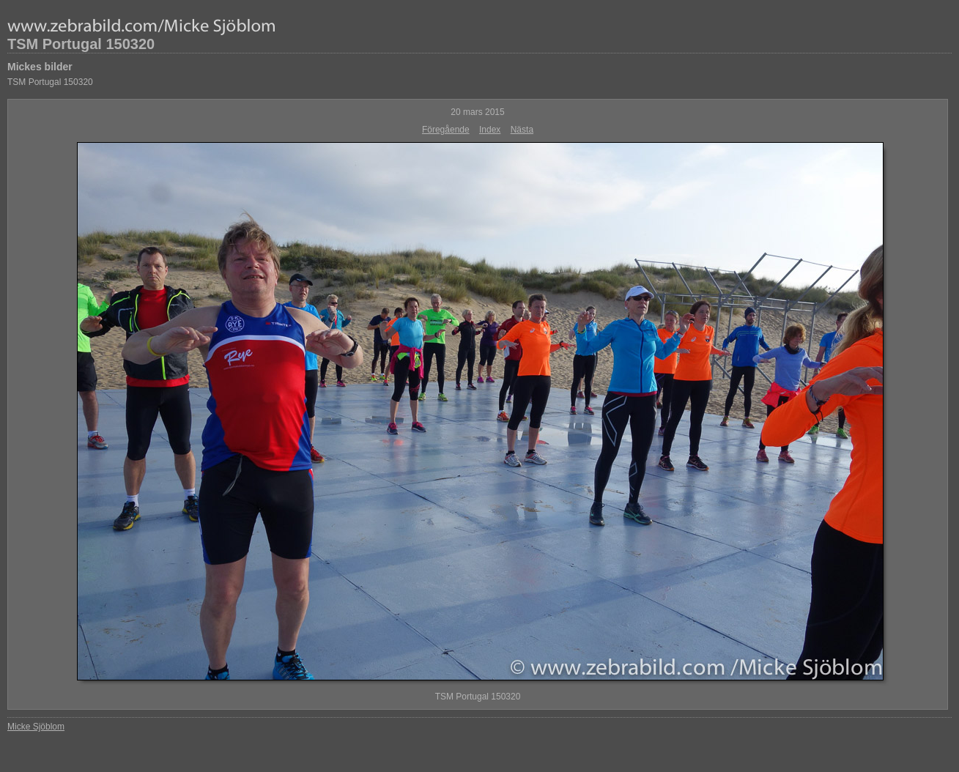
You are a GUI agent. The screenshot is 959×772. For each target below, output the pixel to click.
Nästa (522, 130)
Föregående (446, 130)
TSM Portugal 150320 (81, 44)
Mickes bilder (40, 67)
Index (489, 130)
